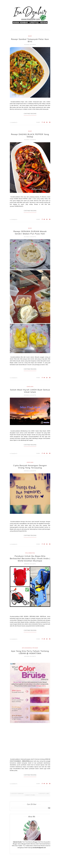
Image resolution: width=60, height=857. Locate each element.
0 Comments (13, 377)
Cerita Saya (30, 386)
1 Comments (13, 122)
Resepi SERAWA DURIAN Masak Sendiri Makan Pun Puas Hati (30, 232)
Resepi (30, 36)
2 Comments (13, 219)
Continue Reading (30, 113)
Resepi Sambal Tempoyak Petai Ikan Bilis (30, 40)
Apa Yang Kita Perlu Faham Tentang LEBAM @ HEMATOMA (30, 652)
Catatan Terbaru (17, 793)
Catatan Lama (44, 793)
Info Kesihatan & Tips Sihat (30, 647)
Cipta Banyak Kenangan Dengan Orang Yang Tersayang (30, 466)
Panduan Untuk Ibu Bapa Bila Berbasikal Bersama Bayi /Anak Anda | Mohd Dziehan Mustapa (30, 558)
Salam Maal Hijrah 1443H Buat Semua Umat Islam (30, 391)
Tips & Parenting (30, 553)
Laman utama (30, 795)
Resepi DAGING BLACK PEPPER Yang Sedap (30, 135)
